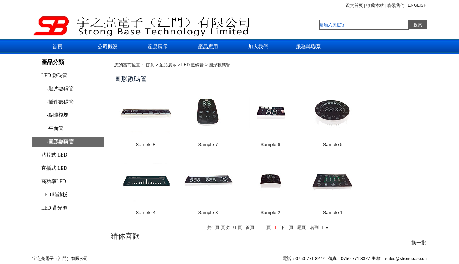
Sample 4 (146, 212)
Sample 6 (270, 144)
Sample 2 (270, 212)
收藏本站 (375, 5)
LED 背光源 (54, 208)
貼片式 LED (54, 155)
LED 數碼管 (54, 75)
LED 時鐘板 (54, 194)
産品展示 (158, 46)
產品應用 (208, 46)
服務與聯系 (308, 46)
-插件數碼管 (60, 102)
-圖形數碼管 (60, 141)
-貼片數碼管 (60, 88)
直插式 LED (54, 168)
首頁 (57, 46)
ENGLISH (417, 5)
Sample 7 (208, 144)
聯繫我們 (395, 5)
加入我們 (258, 46)
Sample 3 (208, 212)
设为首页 (354, 5)
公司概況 (108, 46)
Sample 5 (333, 144)
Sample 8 (146, 144)
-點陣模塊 (57, 115)
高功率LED (53, 181)
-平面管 (55, 128)
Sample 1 (333, 212)
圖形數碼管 (219, 64)
